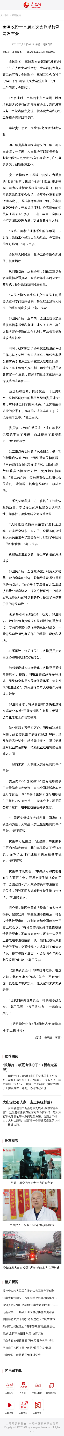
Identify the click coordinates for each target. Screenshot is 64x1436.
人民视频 (10, 1406)
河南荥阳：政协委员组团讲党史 (22, 1354)
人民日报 (10, 1386)
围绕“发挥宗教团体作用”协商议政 (23, 1333)
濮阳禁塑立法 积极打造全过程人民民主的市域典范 (33, 1319)
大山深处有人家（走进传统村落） (28, 1102)
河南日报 (47, 44)
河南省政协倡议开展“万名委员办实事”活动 (28, 1340)
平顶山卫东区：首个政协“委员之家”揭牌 (27, 1347)
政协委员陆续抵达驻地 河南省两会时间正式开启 (32, 1305)
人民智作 (38, 1406)
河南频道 (16, 15)
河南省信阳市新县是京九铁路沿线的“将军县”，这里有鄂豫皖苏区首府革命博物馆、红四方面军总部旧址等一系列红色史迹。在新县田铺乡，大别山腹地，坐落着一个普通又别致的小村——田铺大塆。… (32, 1116)
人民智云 (24, 1406)
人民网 (4, 15)
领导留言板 (52, 1386)
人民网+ (24, 1386)
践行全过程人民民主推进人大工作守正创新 (28, 1290)
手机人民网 (38, 1386)
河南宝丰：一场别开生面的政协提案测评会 (28, 1312)
